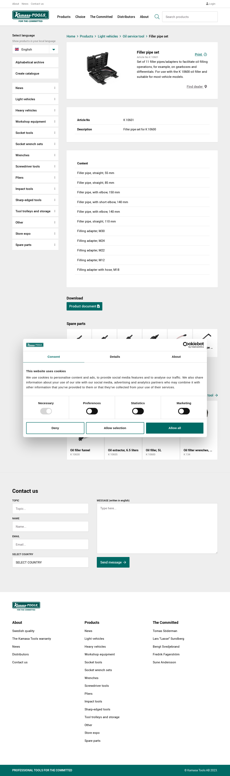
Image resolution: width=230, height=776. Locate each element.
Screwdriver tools (28, 166)
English (23, 49)
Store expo (23, 233)
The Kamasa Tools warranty (31, 638)
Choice (80, 16)
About (15, 4)
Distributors (126, 16)
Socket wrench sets (29, 144)
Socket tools (24, 133)
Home (73, 36)
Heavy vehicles (26, 110)
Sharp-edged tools (28, 200)
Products (63, 16)
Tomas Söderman (165, 631)
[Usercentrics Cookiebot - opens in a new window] (186, 345)
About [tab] (176, 356)
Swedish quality (23, 631)
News (25, 4)
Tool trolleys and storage (33, 211)
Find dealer (197, 86)
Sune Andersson (164, 662)
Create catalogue (27, 73)
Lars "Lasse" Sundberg (168, 638)
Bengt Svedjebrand (166, 646)
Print (201, 54)
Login (210, 4)
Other (19, 222)
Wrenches (22, 155)
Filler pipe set (158, 36)
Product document (84, 306)
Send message (113, 562)
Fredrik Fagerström (166, 654)
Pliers (19, 177)
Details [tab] (115, 356)
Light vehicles (25, 99)
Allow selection (115, 428)
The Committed (101, 16)
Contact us (37, 4)
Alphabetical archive (30, 62)
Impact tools (24, 189)
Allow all (175, 428)
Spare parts (23, 245)
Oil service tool (136, 36)
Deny (55, 428)
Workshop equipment (31, 121)
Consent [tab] (54, 356)
